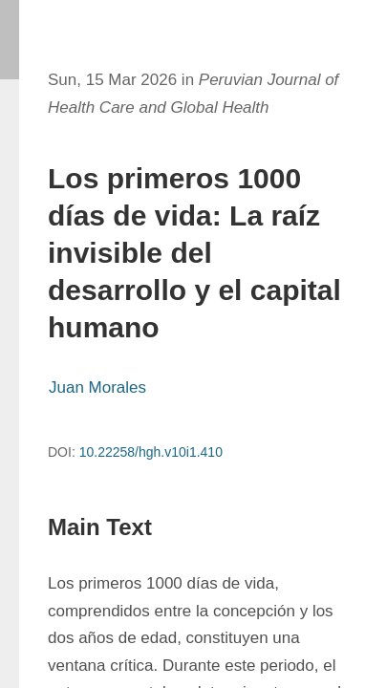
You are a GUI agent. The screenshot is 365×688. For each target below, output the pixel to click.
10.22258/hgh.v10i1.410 (151, 452)
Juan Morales (97, 387)
